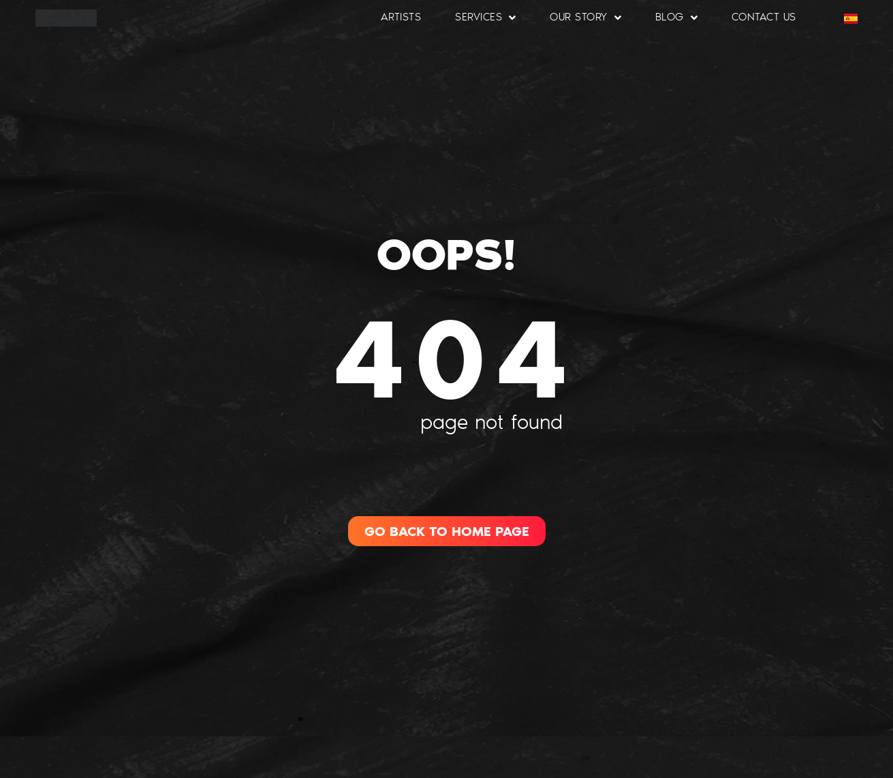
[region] (177, 679)
